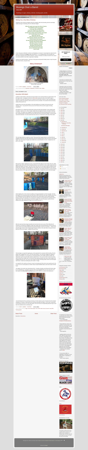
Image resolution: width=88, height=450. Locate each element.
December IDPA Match (22, 94)
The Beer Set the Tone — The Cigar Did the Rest (67, 210)
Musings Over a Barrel (27, 7)
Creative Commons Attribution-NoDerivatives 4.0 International (51, 440)
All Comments (63, 168)
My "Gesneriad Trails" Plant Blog (65, 104)
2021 (62, 116)
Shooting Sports (19, 309)
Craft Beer (61, 271)
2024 (62, 112)
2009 (62, 158)
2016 (62, 147)
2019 (62, 120)
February (63, 140)
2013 (62, 152)
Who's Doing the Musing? (64, 98)
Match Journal (43, 308)
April (62, 137)
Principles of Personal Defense (65, 320)
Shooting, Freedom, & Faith (64, 101)
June (63, 134)
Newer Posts (19, 313)
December (64, 121)
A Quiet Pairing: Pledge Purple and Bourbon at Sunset (67, 247)
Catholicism (27, 88)
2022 (62, 115)
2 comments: (29, 86)
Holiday (43, 88)
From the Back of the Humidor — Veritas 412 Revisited (68, 238)
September (64, 130)
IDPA (39, 308)
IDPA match (35, 98)
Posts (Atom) (23, 316)
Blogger (46, 445)
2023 (62, 113)
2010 (62, 157)
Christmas (37, 88)
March (63, 138)
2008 (62, 160)
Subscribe (65, 59)
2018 (62, 144)
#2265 (63, 350)
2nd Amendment (62, 267)
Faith (40, 88)
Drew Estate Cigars (31, 308)
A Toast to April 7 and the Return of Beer (68, 181)
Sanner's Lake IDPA (49, 308)
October (63, 129)
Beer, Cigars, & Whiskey (63, 99)
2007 (62, 161)
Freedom (61, 274)
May (62, 135)
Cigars (26, 308)
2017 (62, 145)
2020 (62, 118)
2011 (62, 155)
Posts (61, 166)
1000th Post (61, 174)
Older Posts (53, 313)
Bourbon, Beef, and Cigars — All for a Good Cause (67, 229)
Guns (37, 308)
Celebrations (32, 88)
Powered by (66, 63)
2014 (62, 150)
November (64, 127)
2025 (62, 110)
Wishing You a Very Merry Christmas (26, 20)
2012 (62, 153)
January (63, 142)
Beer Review (61, 268)
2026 (62, 108)
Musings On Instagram (63, 102)
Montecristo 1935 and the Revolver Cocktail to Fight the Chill (68, 219)
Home (36, 313)
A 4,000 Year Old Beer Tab (67, 190)
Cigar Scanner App (67, 256)
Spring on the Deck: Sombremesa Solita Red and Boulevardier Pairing (68, 201)
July (62, 132)
